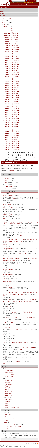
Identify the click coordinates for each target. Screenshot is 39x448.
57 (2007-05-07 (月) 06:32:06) (11, 135)
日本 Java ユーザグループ (10, 207)
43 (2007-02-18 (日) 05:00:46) (11, 108)
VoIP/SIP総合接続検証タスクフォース (21, 342)
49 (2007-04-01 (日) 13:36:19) (11, 120)
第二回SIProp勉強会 (8, 274)
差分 (3, 20)
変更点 (6, 386)
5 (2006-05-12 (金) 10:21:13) (10, 35)
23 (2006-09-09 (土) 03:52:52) (11, 70)
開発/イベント (8, 395)
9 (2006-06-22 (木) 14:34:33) (10, 43)
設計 (4, 335)
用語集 (6, 420)
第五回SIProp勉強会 (8, 214)
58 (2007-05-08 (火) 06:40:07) (11, 137)
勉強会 (9, 299)
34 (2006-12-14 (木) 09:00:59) (11, 91)
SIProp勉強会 (9, 287)
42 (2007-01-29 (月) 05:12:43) (11, 107)
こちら (19, 253)
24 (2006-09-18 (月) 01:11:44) (11, 72)
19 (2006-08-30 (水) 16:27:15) (11, 62)
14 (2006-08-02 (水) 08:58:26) (11, 53)
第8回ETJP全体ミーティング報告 (24, 329)
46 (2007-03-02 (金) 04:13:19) (11, 114)
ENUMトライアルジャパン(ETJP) (11, 322)
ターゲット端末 (9, 376)
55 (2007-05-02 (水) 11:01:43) (11, 131)
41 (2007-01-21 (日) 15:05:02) (11, 105)
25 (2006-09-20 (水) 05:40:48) (11, 74)
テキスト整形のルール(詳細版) (13, 426)
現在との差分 (5, 22)
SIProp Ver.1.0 (7, 204)
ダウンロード (8, 391)
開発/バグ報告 (8, 393)
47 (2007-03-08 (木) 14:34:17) (11, 116)
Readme (2, 11)
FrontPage (4, 26)
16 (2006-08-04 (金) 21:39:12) (11, 56)
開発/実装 (7, 388)
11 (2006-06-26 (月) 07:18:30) (11, 47)
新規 (20, 2)
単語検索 (26, 2)
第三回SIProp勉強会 (8, 269)
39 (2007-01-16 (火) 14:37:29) (11, 101)
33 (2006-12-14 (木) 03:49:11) (11, 89)
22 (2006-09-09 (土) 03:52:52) (11, 68)
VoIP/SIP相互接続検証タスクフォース (13, 258)
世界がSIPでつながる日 (12, 312)
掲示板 (6, 403)
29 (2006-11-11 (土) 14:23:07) (11, 81)
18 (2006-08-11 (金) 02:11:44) (11, 60)
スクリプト (8, 188)
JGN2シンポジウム (22, 264)
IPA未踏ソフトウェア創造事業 (17, 239)
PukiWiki (5, 422)
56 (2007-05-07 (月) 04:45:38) (11, 133)
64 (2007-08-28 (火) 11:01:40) (11, 149)
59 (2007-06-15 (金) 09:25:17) (11, 139)
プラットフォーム (9, 374)
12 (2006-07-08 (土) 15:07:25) (11, 49)
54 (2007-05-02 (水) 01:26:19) (11, 130)
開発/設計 (7, 382)
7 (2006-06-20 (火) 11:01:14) (10, 39)
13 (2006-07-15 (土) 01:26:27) (11, 51)
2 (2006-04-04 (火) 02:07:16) (10, 30)
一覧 (22, 2)
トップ (11, 2)
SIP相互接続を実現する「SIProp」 (29, 312)
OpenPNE (14, 197)
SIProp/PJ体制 (9, 380)
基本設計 (7, 178)
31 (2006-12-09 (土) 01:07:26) (11, 85)
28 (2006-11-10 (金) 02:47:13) (11, 80)
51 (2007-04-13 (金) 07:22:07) (11, 124)
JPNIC (4, 342)
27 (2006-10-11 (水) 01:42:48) (11, 78)
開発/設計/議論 (9, 384)
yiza (9, 445)
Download (2, 15)
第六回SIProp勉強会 (8, 195)
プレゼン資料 (6, 327)
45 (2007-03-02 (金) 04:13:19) (11, 112)
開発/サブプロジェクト (11, 389)
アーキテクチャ (9, 372)
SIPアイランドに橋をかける (27, 317)
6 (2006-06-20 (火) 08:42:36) (10, 37)
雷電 (14, 198)
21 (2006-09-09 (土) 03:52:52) (11, 66)
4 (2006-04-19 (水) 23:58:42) (10, 33)
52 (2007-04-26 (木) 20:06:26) (11, 126)
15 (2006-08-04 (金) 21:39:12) (11, 55)
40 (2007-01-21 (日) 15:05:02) (11, 103)
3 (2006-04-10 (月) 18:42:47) (10, 32)
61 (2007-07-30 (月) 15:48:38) (11, 143)
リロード (16, 2)
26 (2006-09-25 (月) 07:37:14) (11, 76)
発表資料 (5, 244)
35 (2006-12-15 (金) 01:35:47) (11, 93)
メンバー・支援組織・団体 (12, 407)
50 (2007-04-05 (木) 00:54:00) (11, 122)
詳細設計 (7, 180)
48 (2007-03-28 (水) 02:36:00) (11, 118)
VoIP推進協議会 (7, 281)
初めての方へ (12, 170)
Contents (2, 13)
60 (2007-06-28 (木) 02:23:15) (11, 141)
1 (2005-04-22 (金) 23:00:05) (10, 28)
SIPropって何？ (9, 370)
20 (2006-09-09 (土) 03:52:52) (11, 64)
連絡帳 (6, 405)
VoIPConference (7, 248)
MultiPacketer (8, 186)
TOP (1, 9)
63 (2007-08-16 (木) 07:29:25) (11, 147)
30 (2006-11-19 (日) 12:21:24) (11, 83)
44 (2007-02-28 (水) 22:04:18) (11, 110)
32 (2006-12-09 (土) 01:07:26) (11, 87)
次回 (4, 218)
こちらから (23, 235)
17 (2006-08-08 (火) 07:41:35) (11, 58)
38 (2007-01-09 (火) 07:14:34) (11, 99)
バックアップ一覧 (6, 18)
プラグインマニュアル (11, 428)
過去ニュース (6, 363)
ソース (3, 24)
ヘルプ (35, 2)
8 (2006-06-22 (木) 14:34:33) (10, 41)
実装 (6, 182)
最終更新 (31, 2)
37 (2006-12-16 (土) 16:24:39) (11, 97)
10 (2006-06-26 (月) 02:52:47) (11, 45)
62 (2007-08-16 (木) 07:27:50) (11, 145)
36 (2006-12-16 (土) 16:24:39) (11, 95)
